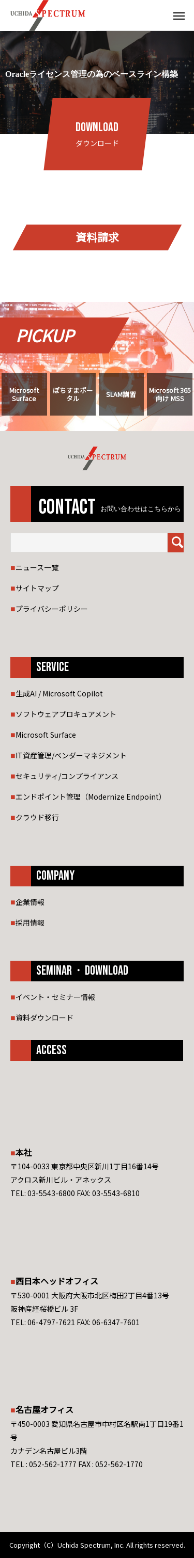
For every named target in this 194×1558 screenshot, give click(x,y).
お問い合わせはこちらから (140, 509)
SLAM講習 (121, 394)
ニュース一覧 (37, 567)
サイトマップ (37, 588)
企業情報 (30, 902)
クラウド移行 (37, 817)
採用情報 (30, 922)
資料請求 (97, 237)
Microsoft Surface (24, 394)
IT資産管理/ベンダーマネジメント (71, 755)
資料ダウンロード (44, 1017)
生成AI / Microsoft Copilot (59, 693)
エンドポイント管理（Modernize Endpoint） (91, 796)
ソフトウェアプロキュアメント (66, 714)
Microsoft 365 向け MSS (170, 394)
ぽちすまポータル (73, 394)
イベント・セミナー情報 (55, 997)
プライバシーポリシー (52, 608)
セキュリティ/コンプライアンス (67, 776)
